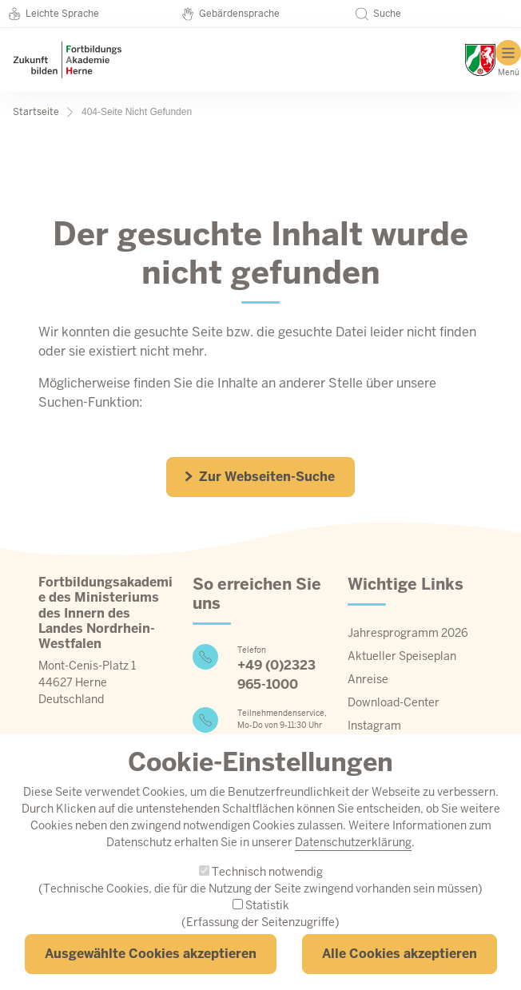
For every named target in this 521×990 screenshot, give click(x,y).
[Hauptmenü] (508, 58)
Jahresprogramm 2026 (408, 633)
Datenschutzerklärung (353, 867)
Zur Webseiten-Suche (259, 476)
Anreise (368, 679)
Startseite (36, 111)
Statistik (267, 930)
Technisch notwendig (267, 896)
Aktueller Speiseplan (402, 656)
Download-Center (393, 702)
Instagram (374, 725)
